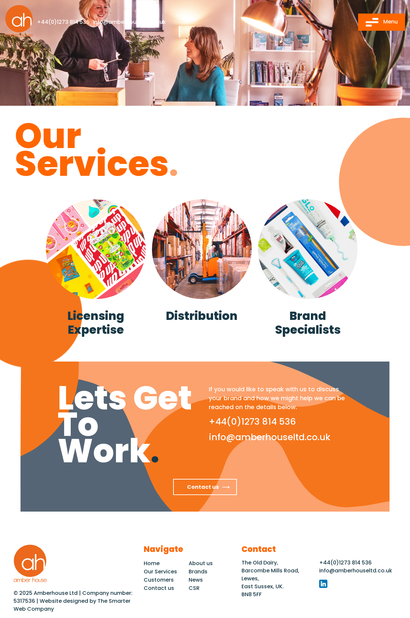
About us (201, 563)
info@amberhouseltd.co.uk (129, 22)
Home (152, 563)
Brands (198, 571)
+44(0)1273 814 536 (63, 22)
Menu (381, 22)
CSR (194, 588)
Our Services (160, 571)
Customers (159, 580)
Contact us (203, 487)
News (196, 580)
